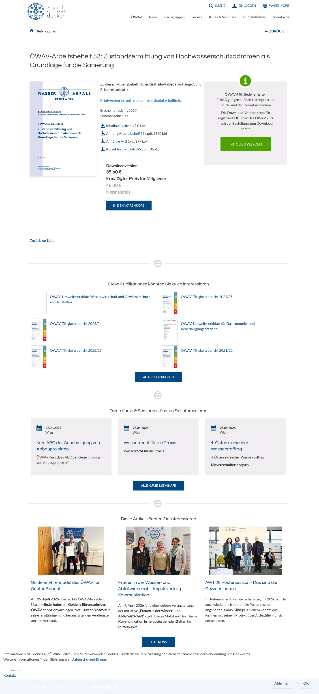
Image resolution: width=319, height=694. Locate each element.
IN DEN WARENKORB (129, 205)
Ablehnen (281, 683)
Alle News (158, 642)
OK (306, 683)
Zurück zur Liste (42, 240)
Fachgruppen (174, 17)
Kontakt (9, 675)
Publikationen (254, 17)
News (153, 17)
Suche (220, 5)
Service (196, 17)
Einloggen (247, 5)
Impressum (12, 670)
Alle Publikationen (158, 377)
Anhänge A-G (116, 141)
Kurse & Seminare (222, 17)
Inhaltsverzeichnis (120, 125)
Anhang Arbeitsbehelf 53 (125, 133)
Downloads (280, 17)
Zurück (276, 31)
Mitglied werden (245, 144)
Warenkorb (279, 5)
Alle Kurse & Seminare (158, 485)
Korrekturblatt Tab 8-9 (123, 149)
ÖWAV (136, 17)
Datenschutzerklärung (88, 659)
